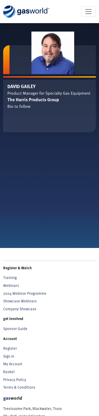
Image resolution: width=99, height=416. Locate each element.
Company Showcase (19, 309)
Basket (9, 371)
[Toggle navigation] (88, 11)
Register (10, 348)
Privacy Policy (14, 379)
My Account (12, 364)
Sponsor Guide (15, 328)
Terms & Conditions (19, 387)
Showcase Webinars (20, 301)
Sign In (8, 356)
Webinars (11, 285)
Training (10, 277)
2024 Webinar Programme (24, 293)
